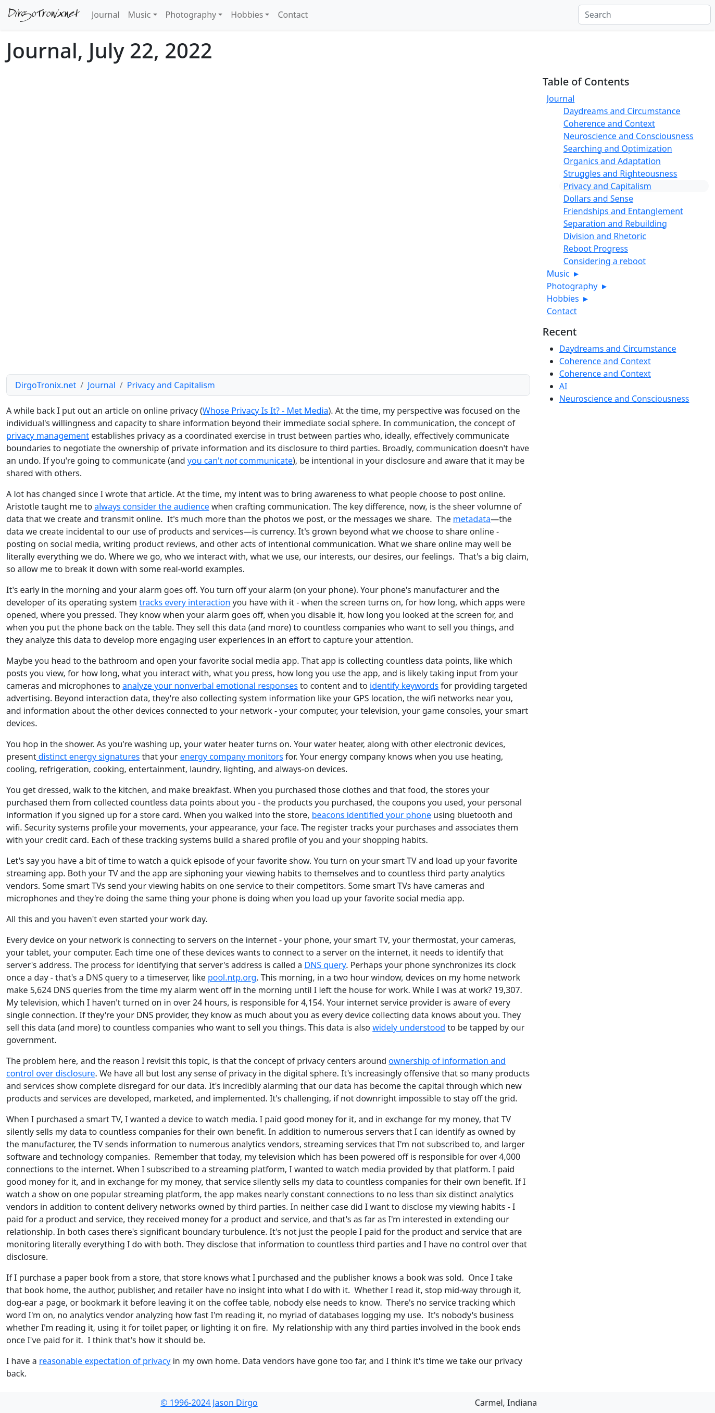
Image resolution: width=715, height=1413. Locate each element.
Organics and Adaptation (612, 161)
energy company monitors (231, 756)
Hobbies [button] (247, 14)
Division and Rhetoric (604, 236)
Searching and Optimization (617, 148)
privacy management (47, 435)
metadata (472, 519)
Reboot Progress (595, 248)
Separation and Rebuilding (615, 223)
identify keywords (404, 685)
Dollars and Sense (598, 198)
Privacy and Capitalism (171, 385)
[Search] (644, 14)
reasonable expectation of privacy (105, 1361)
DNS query (325, 965)
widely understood (408, 1027)
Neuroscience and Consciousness (628, 136)
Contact (293, 14)
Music (562, 273)
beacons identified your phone (371, 815)
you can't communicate (240, 460)
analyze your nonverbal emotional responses (210, 685)
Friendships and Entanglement (623, 211)
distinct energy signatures (88, 756)
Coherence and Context (609, 123)
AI (563, 386)
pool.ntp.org (232, 977)
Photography (576, 286)
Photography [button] (191, 14)
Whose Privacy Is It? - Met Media (266, 410)
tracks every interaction (184, 602)
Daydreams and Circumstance (622, 111)
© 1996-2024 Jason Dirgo (209, 1402)
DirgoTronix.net (43, 15)
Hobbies (567, 298)
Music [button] (139, 14)
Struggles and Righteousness (620, 173)
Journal (106, 14)
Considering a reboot (604, 261)
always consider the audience (151, 506)
